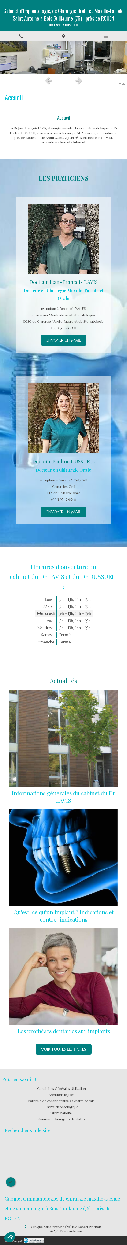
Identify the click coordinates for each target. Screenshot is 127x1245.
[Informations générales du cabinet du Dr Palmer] (63, 738)
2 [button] (123, 84)
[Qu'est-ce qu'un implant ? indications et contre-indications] (63, 857)
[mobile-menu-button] (106, 36)
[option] (63, 57)
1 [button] (120, 84)
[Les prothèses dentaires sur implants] (63, 976)
